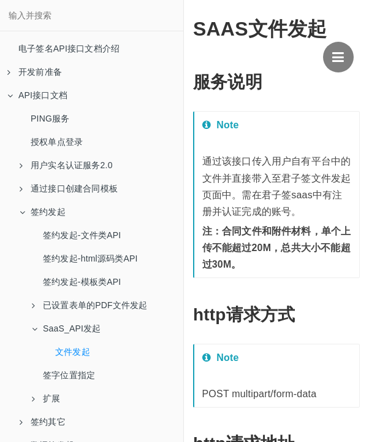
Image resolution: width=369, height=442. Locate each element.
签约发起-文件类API (82, 235)
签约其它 (43, 422)
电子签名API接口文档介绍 (69, 48)
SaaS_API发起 (66, 328)
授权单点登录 (57, 142)
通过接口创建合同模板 (69, 188)
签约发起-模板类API (82, 282)
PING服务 (50, 118)
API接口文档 (37, 95)
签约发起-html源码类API (90, 258)
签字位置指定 (69, 375)
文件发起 (72, 352)
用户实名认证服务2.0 (66, 165)
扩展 (46, 398)
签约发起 (43, 212)
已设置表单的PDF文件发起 (90, 305)
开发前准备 (34, 72)
